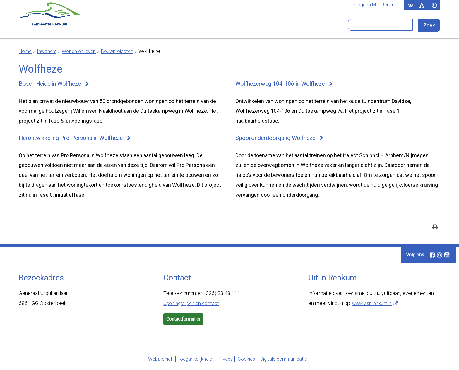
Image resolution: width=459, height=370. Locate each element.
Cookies (251, 362)
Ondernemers (160, 27)
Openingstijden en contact (193, 305)
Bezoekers (301, 27)
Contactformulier (186, 322)
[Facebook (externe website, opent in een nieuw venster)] (432, 257)
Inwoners (109, 27)
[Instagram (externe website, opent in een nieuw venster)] (439, 257)
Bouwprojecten (123, 51)
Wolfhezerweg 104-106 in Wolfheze (285, 84)
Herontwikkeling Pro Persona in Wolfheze (77, 139)
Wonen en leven (82, 51)
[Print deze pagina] (435, 230)
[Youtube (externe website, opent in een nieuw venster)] (446, 257)
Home (26, 51)
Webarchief (143, 362)
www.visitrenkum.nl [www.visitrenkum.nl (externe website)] (374, 305)
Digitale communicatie (295, 362)
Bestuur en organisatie (233, 27)
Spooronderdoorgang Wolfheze (278, 139)
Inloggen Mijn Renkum (374, 5)
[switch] (410, 5)
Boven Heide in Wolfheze (54, 84)
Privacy (222, 362)
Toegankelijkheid (185, 362)
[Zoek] (430, 25)
